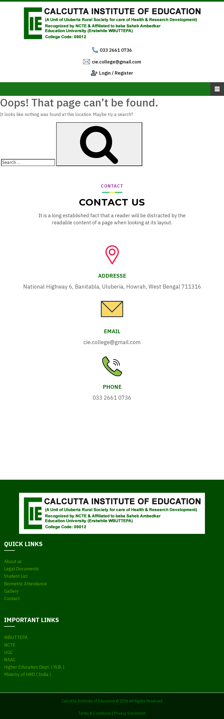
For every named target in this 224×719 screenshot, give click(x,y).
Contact (12, 598)
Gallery (11, 591)
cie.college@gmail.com (116, 62)
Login (105, 73)
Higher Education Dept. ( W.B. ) (34, 667)
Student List (16, 576)
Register (124, 73)
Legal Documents (21, 568)
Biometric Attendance (25, 583)
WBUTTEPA (16, 637)
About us (13, 561)
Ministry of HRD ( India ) (27, 674)
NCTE (10, 645)
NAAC (10, 659)
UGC (8, 652)
